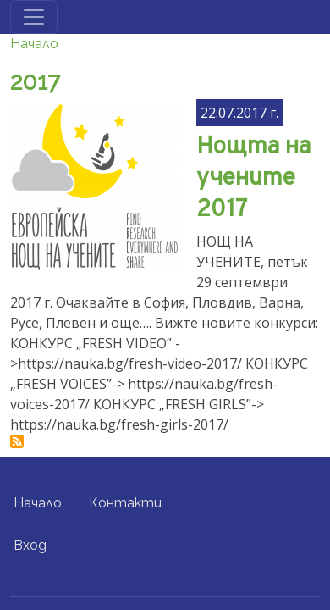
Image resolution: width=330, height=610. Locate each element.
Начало (34, 44)
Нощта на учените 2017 (253, 178)
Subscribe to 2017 (17, 441)
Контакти (125, 503)
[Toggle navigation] (34, 17)
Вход (30, 545)
